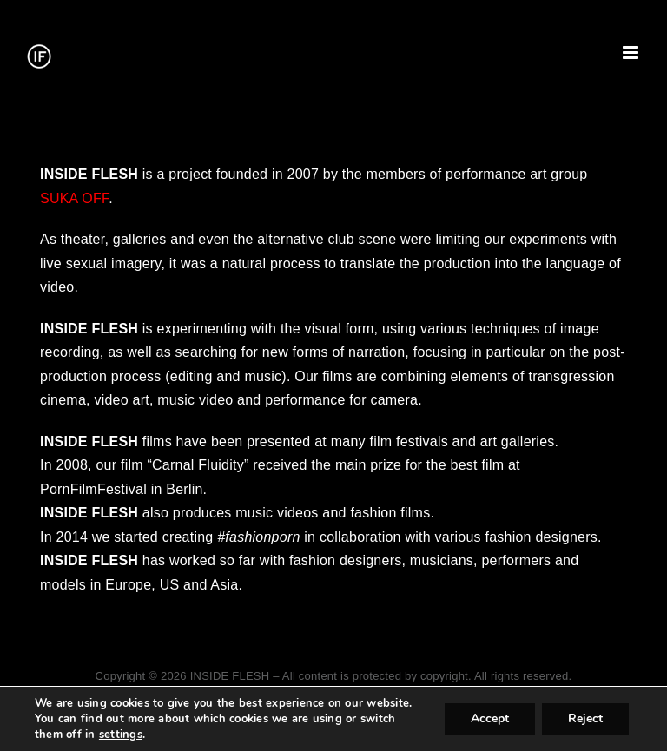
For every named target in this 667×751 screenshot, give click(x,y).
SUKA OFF (74, 198)
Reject (585, 718)
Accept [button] (490, 718)
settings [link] (120, 734)
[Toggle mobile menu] (632, 52)
